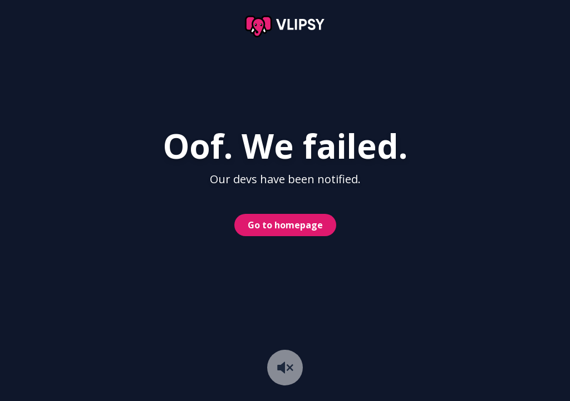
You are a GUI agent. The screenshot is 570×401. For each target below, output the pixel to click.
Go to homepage (285, 225)
